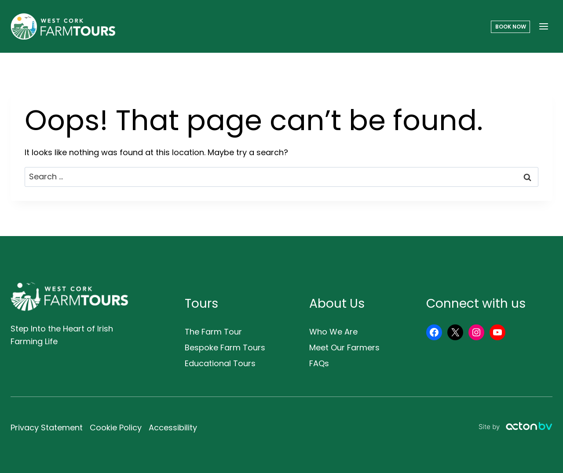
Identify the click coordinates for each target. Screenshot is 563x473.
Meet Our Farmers (344, 347)
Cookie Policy (116, 427)
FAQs (319, 363)
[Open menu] (543, 26)
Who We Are (333, 331)
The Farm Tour (213, 331)
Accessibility (173, 427)
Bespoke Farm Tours (225, 347)
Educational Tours (220, 363)
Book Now (510, 26)
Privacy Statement (47, 427)
